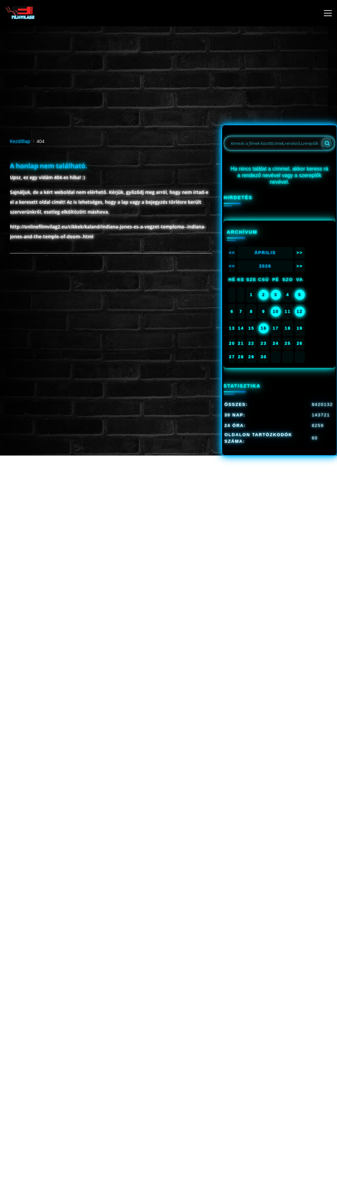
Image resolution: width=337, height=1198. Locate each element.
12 (299, 311)
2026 (265, 266)
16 (264, 328)
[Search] (327, 143)
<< (232, 252)
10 (276, 311)
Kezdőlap (20, 141)
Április (265, 252)
